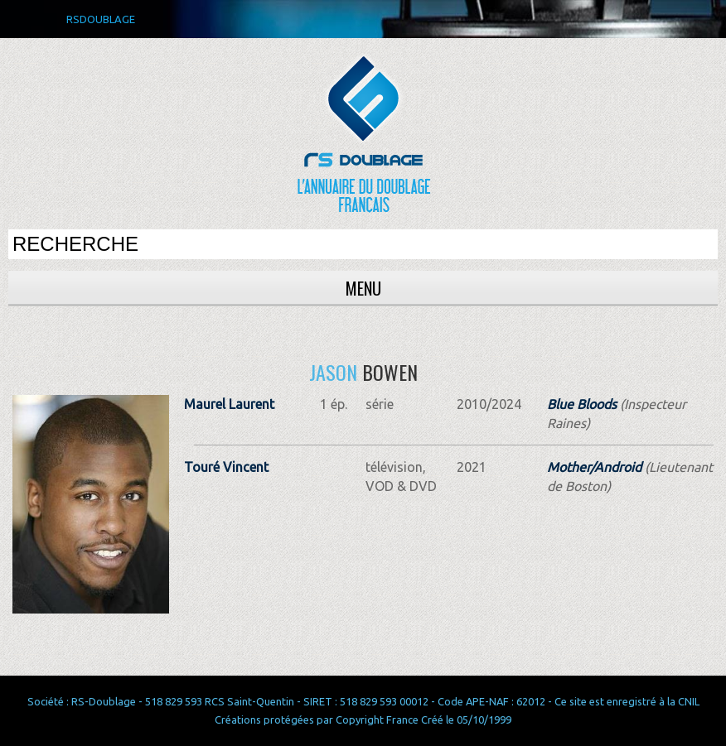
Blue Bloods (582, 404)
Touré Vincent (226, 467)
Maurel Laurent (229, 404)
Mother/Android (594, 467)
